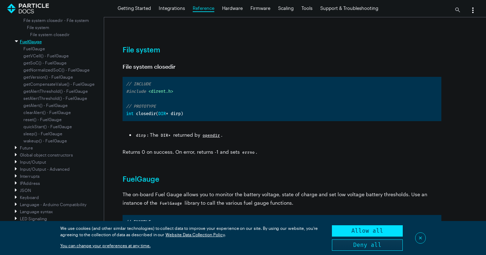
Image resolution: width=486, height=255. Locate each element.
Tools (306, 8)
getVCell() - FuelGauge (46, 55)
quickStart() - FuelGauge (47, 126)
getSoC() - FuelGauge (45, 62)
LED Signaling (33, 218)
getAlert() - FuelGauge (45, 105)
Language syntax (36, 211)
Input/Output (33, 161)
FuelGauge (31, 41)
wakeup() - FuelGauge (45, 140)
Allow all (367, 230)
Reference (203, 8)
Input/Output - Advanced (45, 168)
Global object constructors (46, 154)
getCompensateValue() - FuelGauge (59, 83)
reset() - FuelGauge (42, 119)
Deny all (367, 245)
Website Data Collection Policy (195, 234)
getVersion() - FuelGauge (48, 76)
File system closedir (50, 34)
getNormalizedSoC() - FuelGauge (56, 69)
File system (38, 27)
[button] (473, 11)
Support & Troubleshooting (349, 8)
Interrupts (30, 176)
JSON (25, 190)
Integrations (172, 8)
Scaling (286, 8)
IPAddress (30, 183)
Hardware (232, 8)
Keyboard (29, 197)
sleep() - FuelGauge (42, 133)
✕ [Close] (420, 237)
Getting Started (134, 8)
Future (26, 147)
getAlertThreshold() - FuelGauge (55, 91)
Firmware (260, 8)
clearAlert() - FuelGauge (47, 112)
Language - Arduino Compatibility (53, 204)
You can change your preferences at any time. (105, 245)
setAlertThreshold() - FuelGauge (55, 98)
